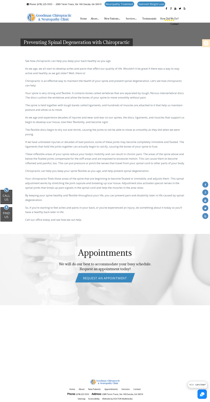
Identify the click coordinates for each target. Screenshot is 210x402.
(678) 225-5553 (44, 4)
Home (83, 18)
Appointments (111, 389)
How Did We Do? (169, 18)
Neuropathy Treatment (119, 4)
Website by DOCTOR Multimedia (117, 398)
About (94, 18)
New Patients (111, 18)
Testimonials (149, 18)
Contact (174, 23)
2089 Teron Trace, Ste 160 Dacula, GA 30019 (78, 4)
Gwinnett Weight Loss (151, 4)
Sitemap (82, 398)
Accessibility (94, 398)
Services (130, 18)
